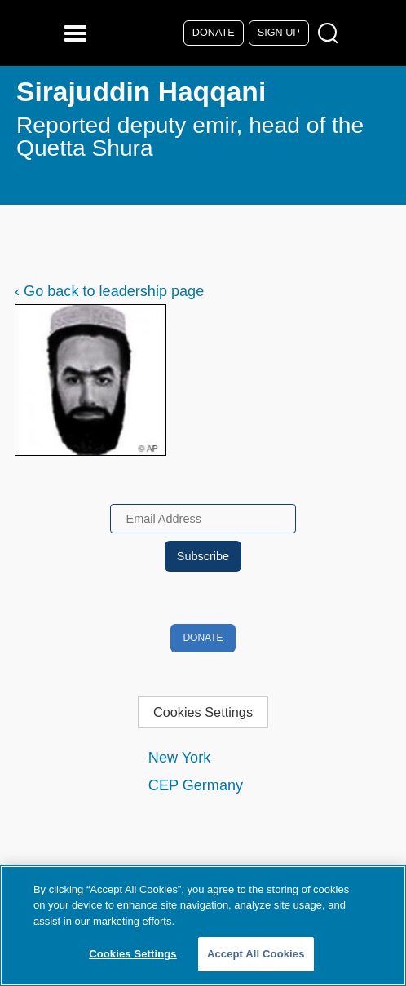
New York (179, 757)
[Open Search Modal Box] (331, 34)
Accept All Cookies (256, 954)
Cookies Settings (203, 712)
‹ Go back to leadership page (109, 291)
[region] (203, 925)
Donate (213, 32)
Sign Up (279, 32)
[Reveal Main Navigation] (78, 33)
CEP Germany (195, 785)
